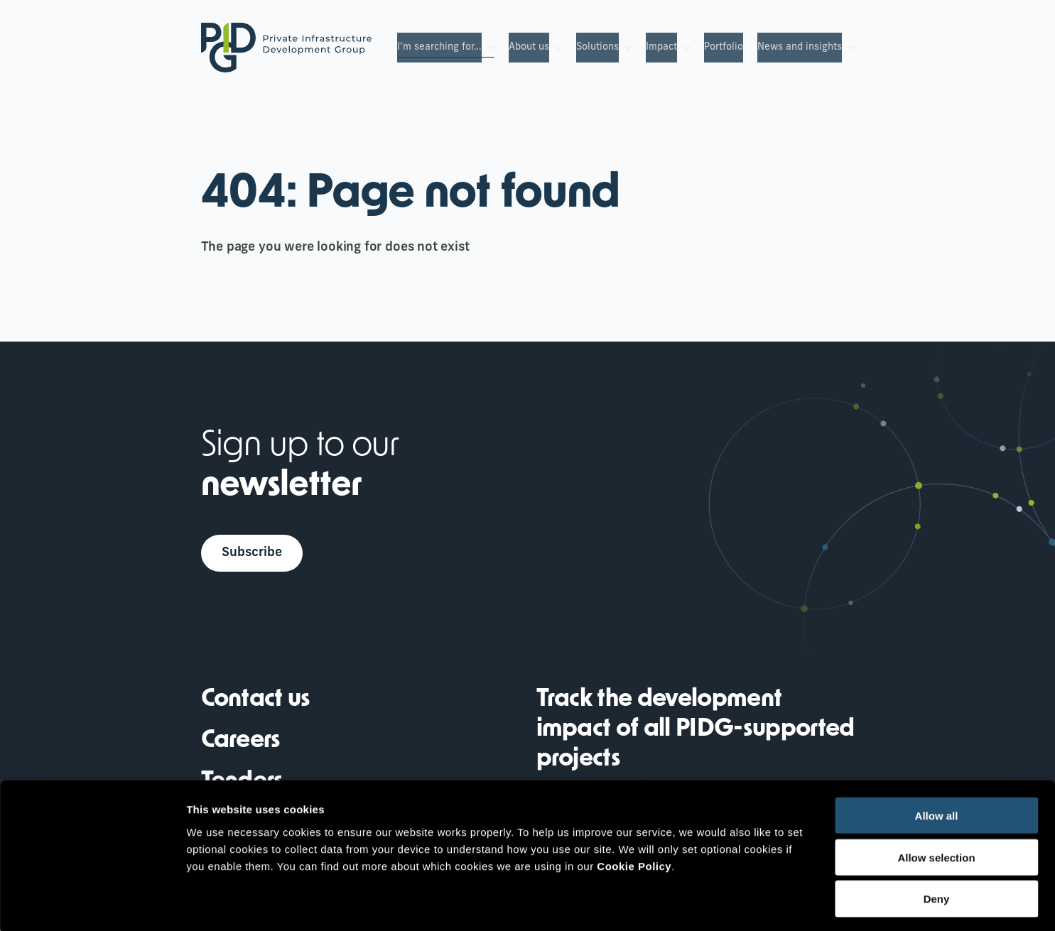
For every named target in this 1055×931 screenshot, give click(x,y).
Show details (746, 903)
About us (529, 47)
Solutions (597, 47)
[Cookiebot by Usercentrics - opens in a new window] (92, 903)
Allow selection (936, 799)
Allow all (936, 757)
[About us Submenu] (555, 47)
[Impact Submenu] (683, 47)
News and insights (799, 47)
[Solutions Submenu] (625, 47)
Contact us (255, 701)
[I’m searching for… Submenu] (488, 47)
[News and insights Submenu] (848, 47)
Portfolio (723, 47)
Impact (661, 47)
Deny (937, 840)
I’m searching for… (439, 47)
